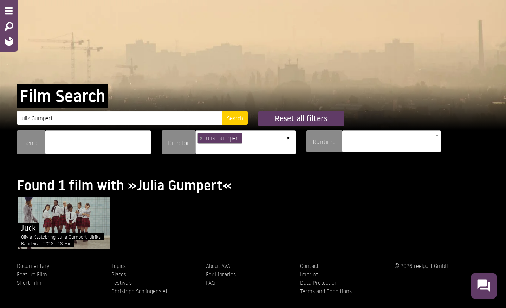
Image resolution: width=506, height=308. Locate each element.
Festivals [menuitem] (121, 282)
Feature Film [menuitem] (32, 274)
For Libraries (221, 274)
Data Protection (319, 282)
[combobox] (98, 142)
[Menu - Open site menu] (9, 11)
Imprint (309, 274)
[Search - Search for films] (9, 26)
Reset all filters (301, 118)
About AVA (218, 265)
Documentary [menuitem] (33, 265)
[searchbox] (49, 139)
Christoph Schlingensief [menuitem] (139, 291)
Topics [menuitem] (118, 265)
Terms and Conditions (326, 291)
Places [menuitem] (118, 274)
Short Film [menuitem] (29, 282)
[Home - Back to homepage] (9, 41)
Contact (309, 265)
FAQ (210, 282)
